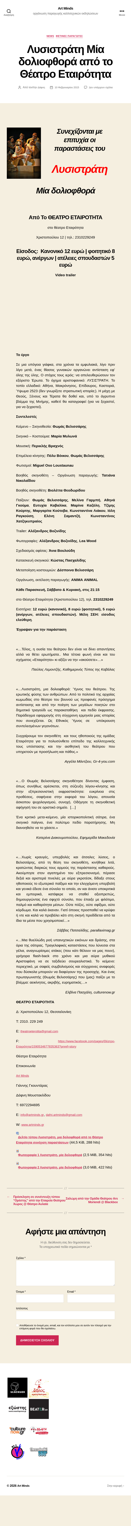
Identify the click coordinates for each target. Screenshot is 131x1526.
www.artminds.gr (34, 1126)
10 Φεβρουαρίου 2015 (66, 88)
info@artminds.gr (34, 1116)
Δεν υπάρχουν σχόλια (101, 88)
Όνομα (21, 1322)
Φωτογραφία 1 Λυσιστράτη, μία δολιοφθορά (55, 1162)
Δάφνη (39, 88)
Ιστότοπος (22, 1339)
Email (71, 1322)
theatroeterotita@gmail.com (42, 1033)
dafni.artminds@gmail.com (70, 1116)
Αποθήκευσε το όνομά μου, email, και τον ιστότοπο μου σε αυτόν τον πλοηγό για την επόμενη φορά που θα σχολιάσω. (65, 1357)
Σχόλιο (20, 1288)
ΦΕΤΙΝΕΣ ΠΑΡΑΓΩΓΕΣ (71, 37)
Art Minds (65, 8)
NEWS (49, 37)
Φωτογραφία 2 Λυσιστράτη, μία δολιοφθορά (55, 1179)
